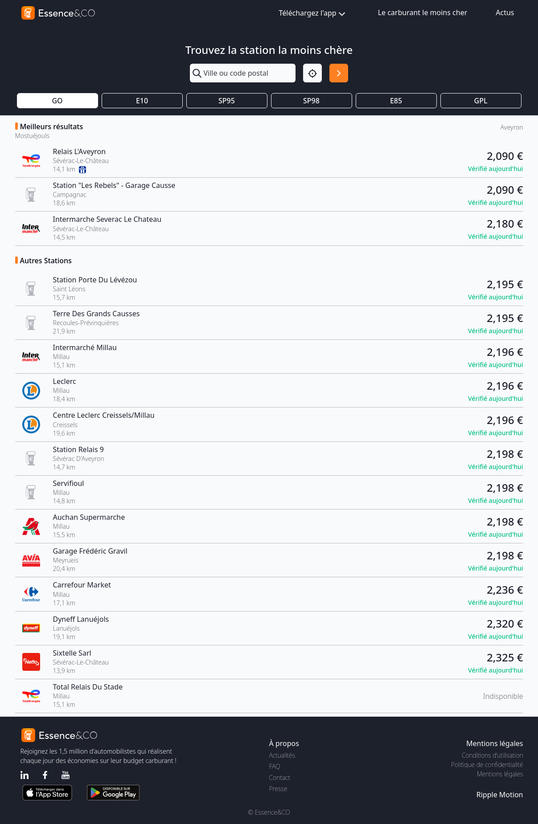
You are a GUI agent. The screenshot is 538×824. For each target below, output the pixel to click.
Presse (278, 788)
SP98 (311, 101)
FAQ (274, 766)
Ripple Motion (499, 795)
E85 (396, 101)
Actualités (282, 755)
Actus (505, 12)
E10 (142, 101)
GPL (481, 101)
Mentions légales (500, 774)
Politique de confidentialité (487, 764)
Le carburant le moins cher (423, 12)
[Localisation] (312, 73)
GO (57, 101)
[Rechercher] (338, 73)
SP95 (226, 101)
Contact (279, 777)
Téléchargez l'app (313, 13)
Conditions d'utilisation (492, 755)
